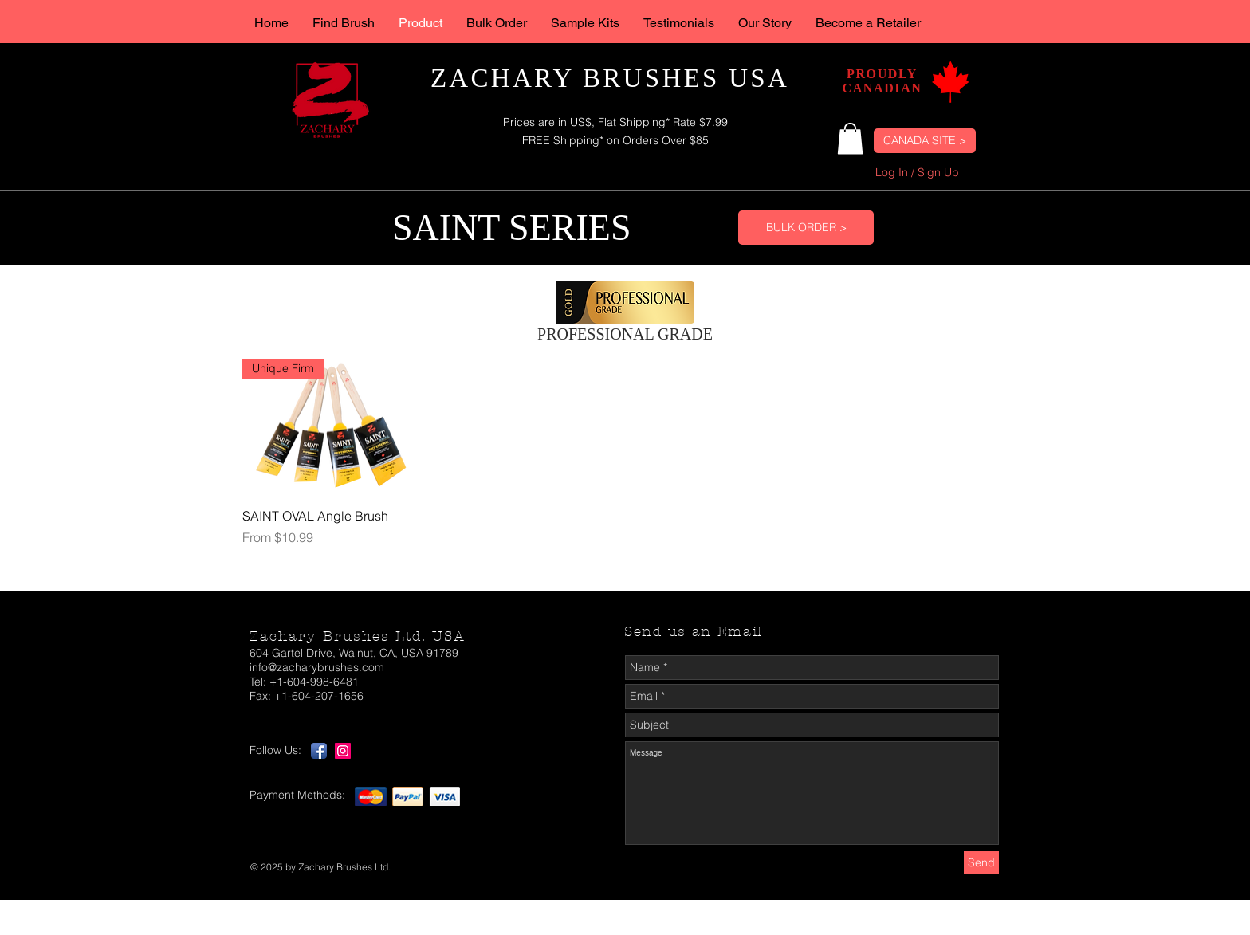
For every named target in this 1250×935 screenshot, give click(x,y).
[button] (850, 138)
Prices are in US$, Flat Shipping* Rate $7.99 (615, 122)
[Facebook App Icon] (319, 751)
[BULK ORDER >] (806, 227)
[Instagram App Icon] (343, 751)
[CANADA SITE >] (925, 140)
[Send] (981, 862)
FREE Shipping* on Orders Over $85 (615, 140)
